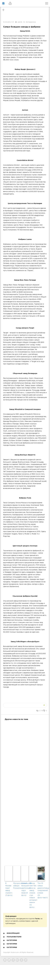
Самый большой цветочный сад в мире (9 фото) (25, 889)
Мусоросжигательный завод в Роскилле (17, 886)
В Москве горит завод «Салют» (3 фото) (8, 889)
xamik (20, 22)
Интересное (31, 22)
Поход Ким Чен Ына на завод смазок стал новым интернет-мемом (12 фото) (33, 895)
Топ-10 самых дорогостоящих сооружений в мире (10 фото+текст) (41, 890)
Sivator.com (15, 952)
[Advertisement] (25, 792)
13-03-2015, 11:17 (8, 22)
